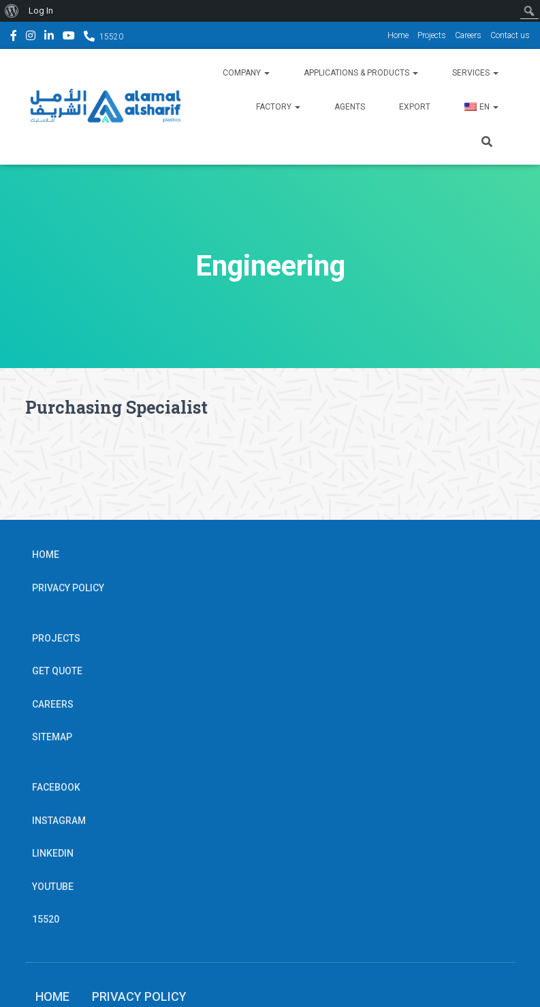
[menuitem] (12, 11)
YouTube (69, 37)
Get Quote (57, 670)
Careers (468, 35)
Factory (278, 107)
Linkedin (49, 37)
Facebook (13, 37)
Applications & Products (361, 73)
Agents (349, 107)
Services (475, 73)
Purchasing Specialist (116, 407)
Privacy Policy (68, 587)
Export (414, 107)
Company (246, 73)
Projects (431, 35)
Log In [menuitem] (41, 10)
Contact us (510, 35)
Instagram (30, 37)
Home (398, 35)
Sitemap (52, 736)
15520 (111, 37)
